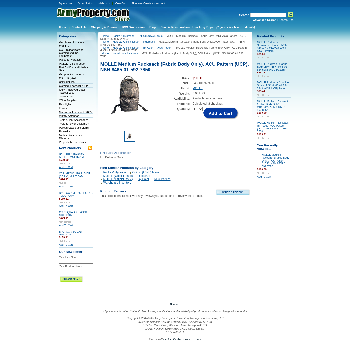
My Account (66, 3)
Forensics (64, 131)
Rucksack (149, 41)
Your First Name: (69, 257)
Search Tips (286, 19)
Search (244, 15)
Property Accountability (72, 142)
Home (105, 35)
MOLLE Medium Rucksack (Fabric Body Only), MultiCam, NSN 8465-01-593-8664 (273, 105)
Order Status (85, 3)
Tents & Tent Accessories (73, 119)
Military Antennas (69, 115)
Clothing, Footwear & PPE (74, 85)
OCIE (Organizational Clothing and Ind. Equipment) (71, 53)
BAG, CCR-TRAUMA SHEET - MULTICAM (71, 155)
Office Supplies (68, 100)
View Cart (120, 3)
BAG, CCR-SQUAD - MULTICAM (71, 233)
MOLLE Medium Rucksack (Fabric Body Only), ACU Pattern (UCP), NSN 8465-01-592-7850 (275, 160)
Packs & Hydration (70, 59)
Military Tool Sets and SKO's (75, 112)
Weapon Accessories (71, 74)
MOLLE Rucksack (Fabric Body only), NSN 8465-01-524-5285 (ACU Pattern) (272, 66)
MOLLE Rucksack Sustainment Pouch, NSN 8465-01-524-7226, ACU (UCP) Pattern (272, 46)
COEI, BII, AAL (68, 78)
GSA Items (65, 46)
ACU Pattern (164, 47)
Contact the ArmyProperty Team (182, 339)
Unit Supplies (67, 82)
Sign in (135, 3)
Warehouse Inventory (71, 42)
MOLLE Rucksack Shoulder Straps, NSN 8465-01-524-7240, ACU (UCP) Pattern (273, 85)
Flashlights (65, 104)
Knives (63, 108)
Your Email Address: (71, 266)
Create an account (154, 3)
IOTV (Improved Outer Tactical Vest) (72, 91)
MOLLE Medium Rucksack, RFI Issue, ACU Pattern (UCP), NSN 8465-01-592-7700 (273, 127)
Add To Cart (66, 167)
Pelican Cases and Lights (74, 127)
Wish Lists (104, 3)
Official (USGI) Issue (151, 35)
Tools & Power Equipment (74, 123)
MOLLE (198, 88)
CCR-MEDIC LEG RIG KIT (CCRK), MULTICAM (74, 175)
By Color (148, 47)
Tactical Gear (66, 96)
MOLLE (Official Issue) (72, 63)
